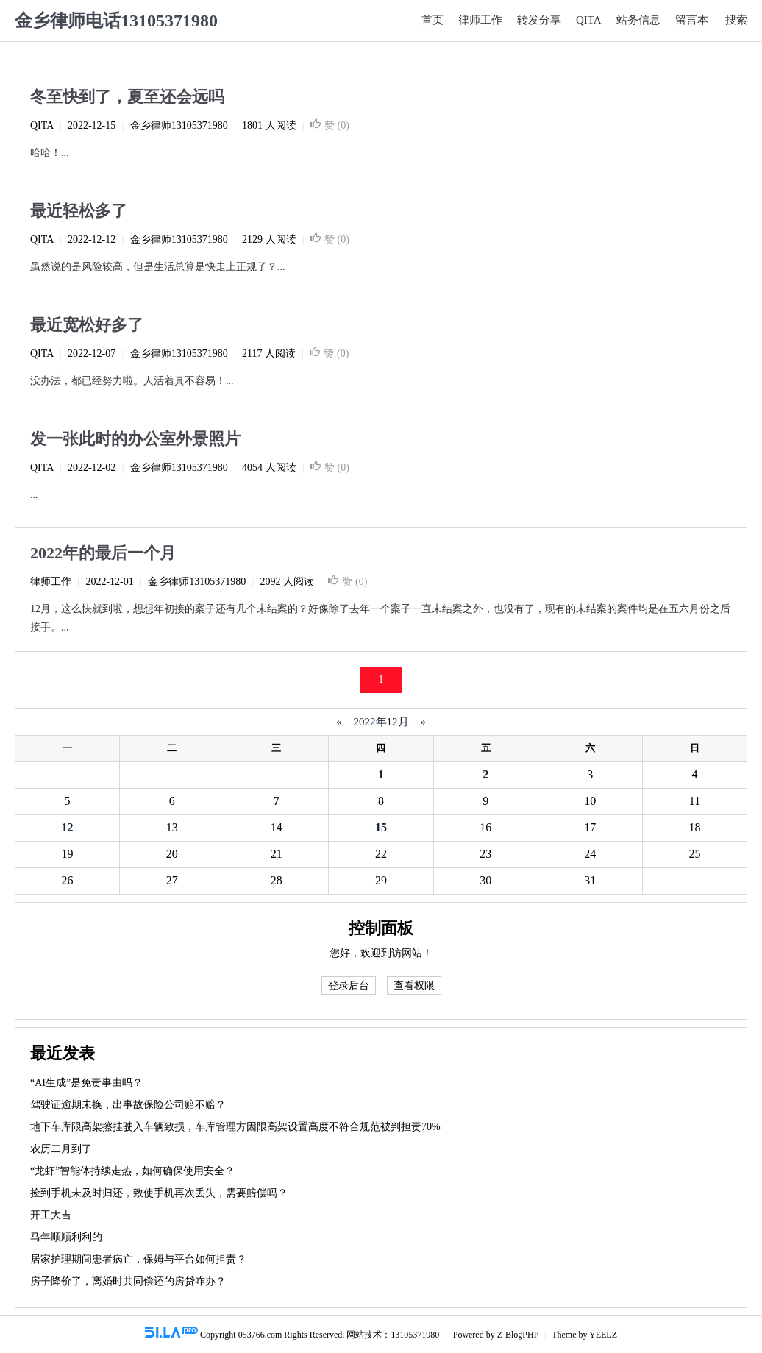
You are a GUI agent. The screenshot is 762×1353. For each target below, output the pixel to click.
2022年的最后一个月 (103, 553)
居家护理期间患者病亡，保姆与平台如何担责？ (138, 1259)
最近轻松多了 (78, 211)
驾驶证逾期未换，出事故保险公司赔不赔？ (128, 1104)
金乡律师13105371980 (179, 125)
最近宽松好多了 (86, 325)
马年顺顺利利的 (66, 1237)
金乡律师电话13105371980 (116, 20)
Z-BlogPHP (517, 1334)
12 (68, 827)
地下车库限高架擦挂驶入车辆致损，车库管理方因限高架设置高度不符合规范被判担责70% (235, 1126)
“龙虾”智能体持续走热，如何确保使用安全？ (132, 1170)
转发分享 (539, 20)
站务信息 (638, 20)
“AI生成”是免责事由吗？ (86, 1082)
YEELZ (603, 1334)
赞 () (329, 125)
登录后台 (348, 985)
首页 (432, 20)
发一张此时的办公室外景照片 (135, 439)
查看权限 (414, 985)
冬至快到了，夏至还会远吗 (127, 97)
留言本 (691, 20)
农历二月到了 (61, 1148)
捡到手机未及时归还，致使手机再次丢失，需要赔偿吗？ (159, 1192)
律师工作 (480, 20)
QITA (589, 20)
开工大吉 (50, 1215)
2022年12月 (381, 722)
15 (381, 827)
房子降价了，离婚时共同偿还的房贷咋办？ (128, 1281)
